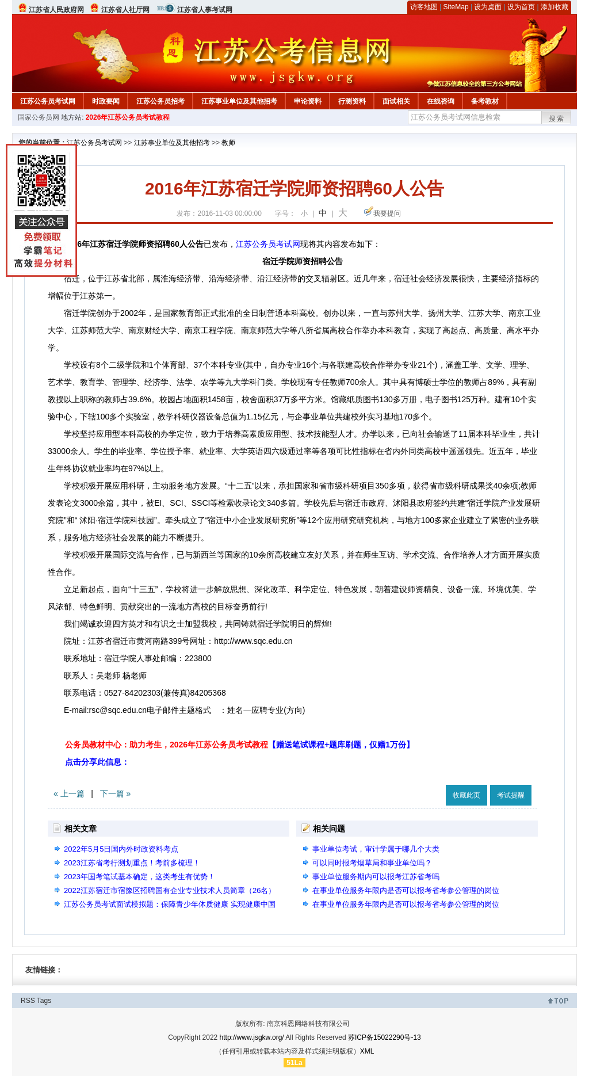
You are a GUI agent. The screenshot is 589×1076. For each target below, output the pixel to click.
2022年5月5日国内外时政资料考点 (121, 849)
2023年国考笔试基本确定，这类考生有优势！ (139, 876)
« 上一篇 (69, 793)
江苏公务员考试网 (47, 101)
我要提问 (387, 213)
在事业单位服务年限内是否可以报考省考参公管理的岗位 (405, 890)
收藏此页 (466, 795)
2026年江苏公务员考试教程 (128, 117)
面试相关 (396, 101)
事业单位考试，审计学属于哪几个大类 (375, 849)
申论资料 (308, 101)
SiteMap (456, 7)
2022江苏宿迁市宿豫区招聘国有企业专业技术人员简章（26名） (170, 890)
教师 (228, 143)
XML (367, 1051)
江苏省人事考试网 (204, 10)
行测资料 (352, 101)
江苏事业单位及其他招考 (239, 101)
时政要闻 (106, 101)
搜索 (557, 119)
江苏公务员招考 (160, 101)
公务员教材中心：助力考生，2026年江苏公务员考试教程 (239, 744)
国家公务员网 (38, 117)
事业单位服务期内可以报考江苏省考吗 (375, 876)
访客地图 (424, 7)
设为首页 (521, 7)
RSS (28, 1001)
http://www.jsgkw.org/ (252, 1037)
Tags (44, 1001)
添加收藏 (554, 7)
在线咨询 (440, 101)
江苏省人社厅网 (125, 10)
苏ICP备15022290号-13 (384, 1037)
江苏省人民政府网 (56, 10)
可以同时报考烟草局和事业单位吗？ (372, 862)
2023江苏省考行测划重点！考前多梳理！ (132, 862)
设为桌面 (488, 7)
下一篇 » (115, 793)
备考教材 (485, 101)
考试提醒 (511, 795)
